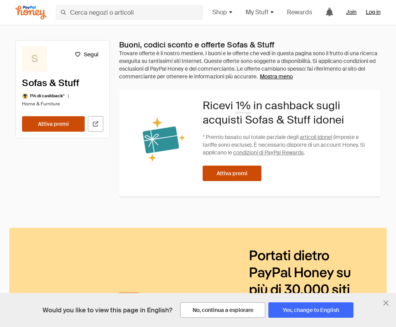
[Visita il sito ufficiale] (95, 124)
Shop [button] (222, 12)
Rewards (299, 12)
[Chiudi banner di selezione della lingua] (385, 303)
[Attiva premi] (53, 124)
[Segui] (86, 54)
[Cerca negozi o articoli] (129, 12)
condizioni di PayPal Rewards (268, 152)
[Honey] (30, 12)
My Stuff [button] (260, 12)
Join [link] (351, 11)
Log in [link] (373, 11)
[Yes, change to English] (310, 310)
